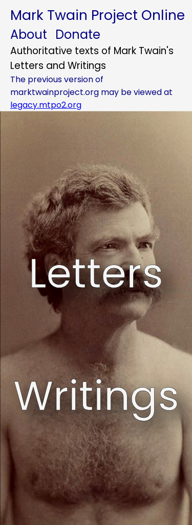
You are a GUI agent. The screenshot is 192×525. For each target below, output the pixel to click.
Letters (96, 273)
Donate (77, 34)
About (28, 34)
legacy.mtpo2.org (45, 105)
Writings (96, 395)
